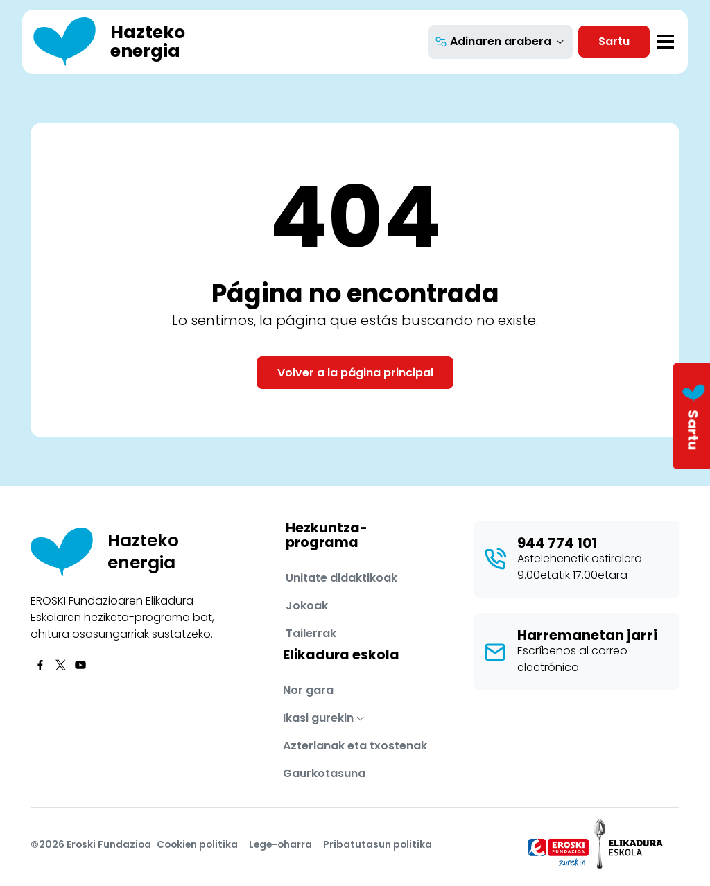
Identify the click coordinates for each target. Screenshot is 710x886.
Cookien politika (197, 844)
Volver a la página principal (355, 373)
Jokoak (307, 606)
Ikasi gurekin (318, 718)
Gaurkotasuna (324, 773)
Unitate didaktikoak (341, 578)
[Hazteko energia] (124, 42)
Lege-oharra (280, 844)
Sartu (614, 41)
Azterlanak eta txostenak (355, 746)
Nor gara (308, 690)
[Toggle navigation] (666, 41)
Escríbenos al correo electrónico (572, 659)
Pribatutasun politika (377, 844)
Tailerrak (311, 633)
